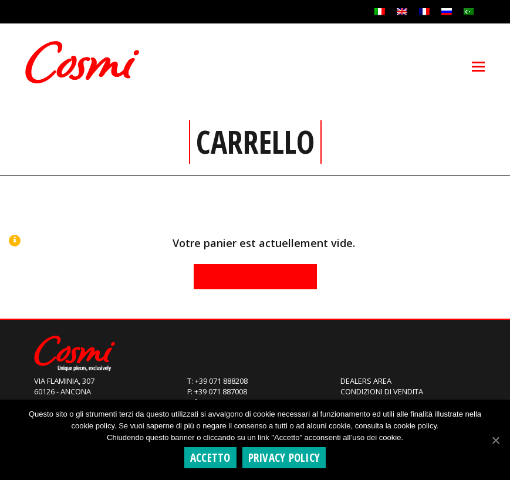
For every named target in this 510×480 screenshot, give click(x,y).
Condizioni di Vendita (381, 391)
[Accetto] (495, 440)
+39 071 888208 (221, 381)
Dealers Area (365, 381)
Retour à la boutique (255, 276)
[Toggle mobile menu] (478, 66)
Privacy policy (284, 457)
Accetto (210, 457)
